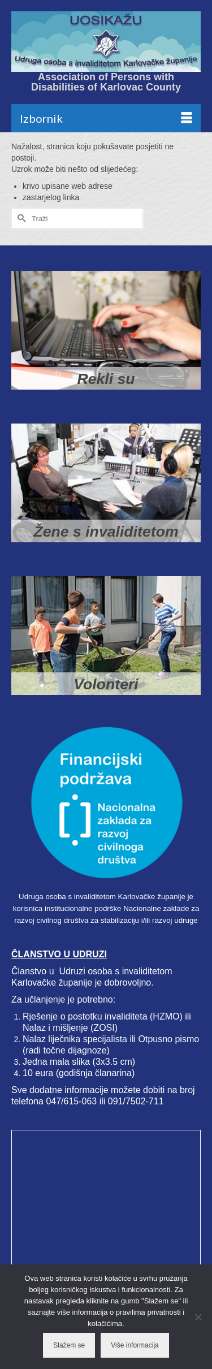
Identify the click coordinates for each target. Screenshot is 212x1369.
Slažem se (69, 1345)
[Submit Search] (19, 218)
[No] (198, 1317)
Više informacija (134, 1345)
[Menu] (106, 118)
